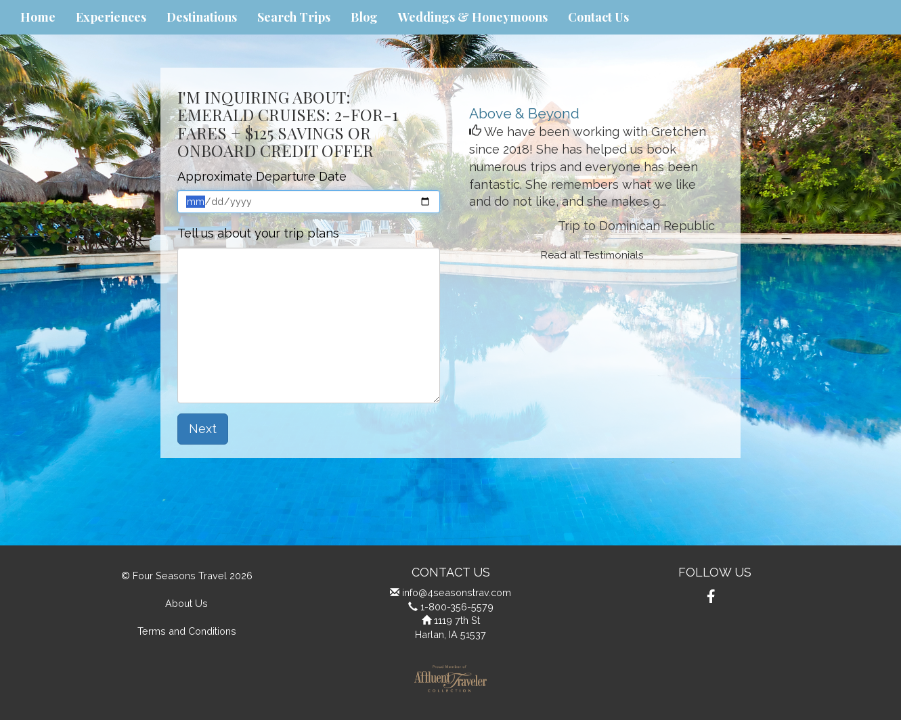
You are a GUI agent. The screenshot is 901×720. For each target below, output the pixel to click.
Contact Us (598, 17)
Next (203, 429)
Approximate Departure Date (262, 176)
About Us (186, 603)
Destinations (202, 17)
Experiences (111, 17)
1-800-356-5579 (456, 606)
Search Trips (293, 17)
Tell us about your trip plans (258, 233)
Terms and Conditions (186, 631)
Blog (364, 17)
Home (38, 17)
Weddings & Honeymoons (473, 17)
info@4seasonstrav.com (456, 592)
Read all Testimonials (592, 255)
